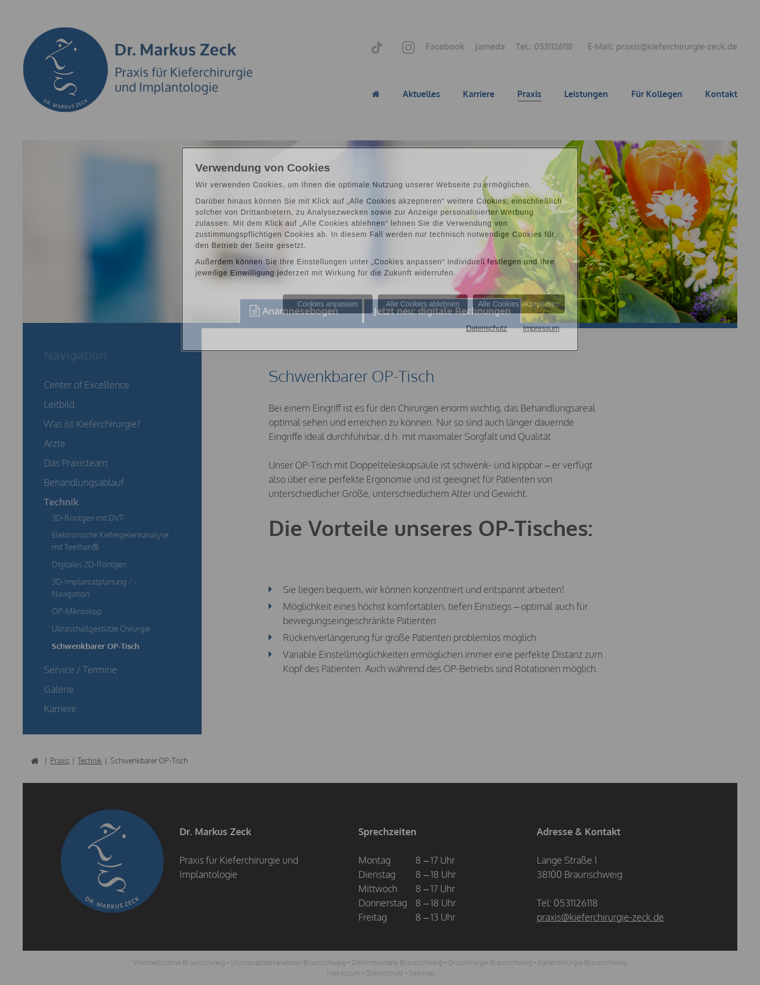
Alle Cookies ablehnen (422, 304)
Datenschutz (486, 328)
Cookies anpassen (327, 304)
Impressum (541, 328)
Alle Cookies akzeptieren (518, 304)
